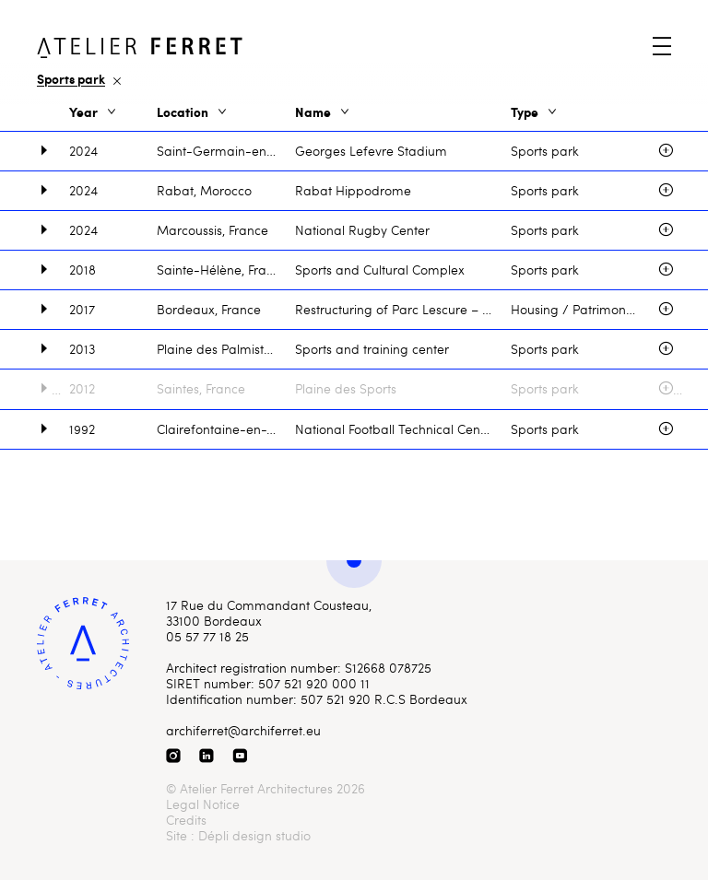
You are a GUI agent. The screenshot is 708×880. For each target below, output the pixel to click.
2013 (82, 349)
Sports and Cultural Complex (380, 269)
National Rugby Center (362, 230)
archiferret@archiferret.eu (243, 730)
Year (94, 112)
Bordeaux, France (209, 309)
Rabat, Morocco (204, 190)
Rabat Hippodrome (353, 190)
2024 (83, 150)
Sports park (545, 150)
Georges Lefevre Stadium (371, 150)
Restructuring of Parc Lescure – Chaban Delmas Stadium (403, 309)
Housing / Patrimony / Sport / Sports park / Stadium (584, 309)
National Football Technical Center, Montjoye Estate (403, 429)
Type (535, 112)
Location (193, 112)
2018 (82, 269)
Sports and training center (372, 349)
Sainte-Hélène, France (222, 269)
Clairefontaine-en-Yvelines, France (226, 429)
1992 (82, 429)
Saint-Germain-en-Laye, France (226, 150)
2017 (82, 309)
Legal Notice (203, 804)
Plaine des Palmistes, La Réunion (226, 349)
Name (323, 112)
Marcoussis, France (212, 230)
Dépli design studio (254, 835)
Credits (186, 819)
